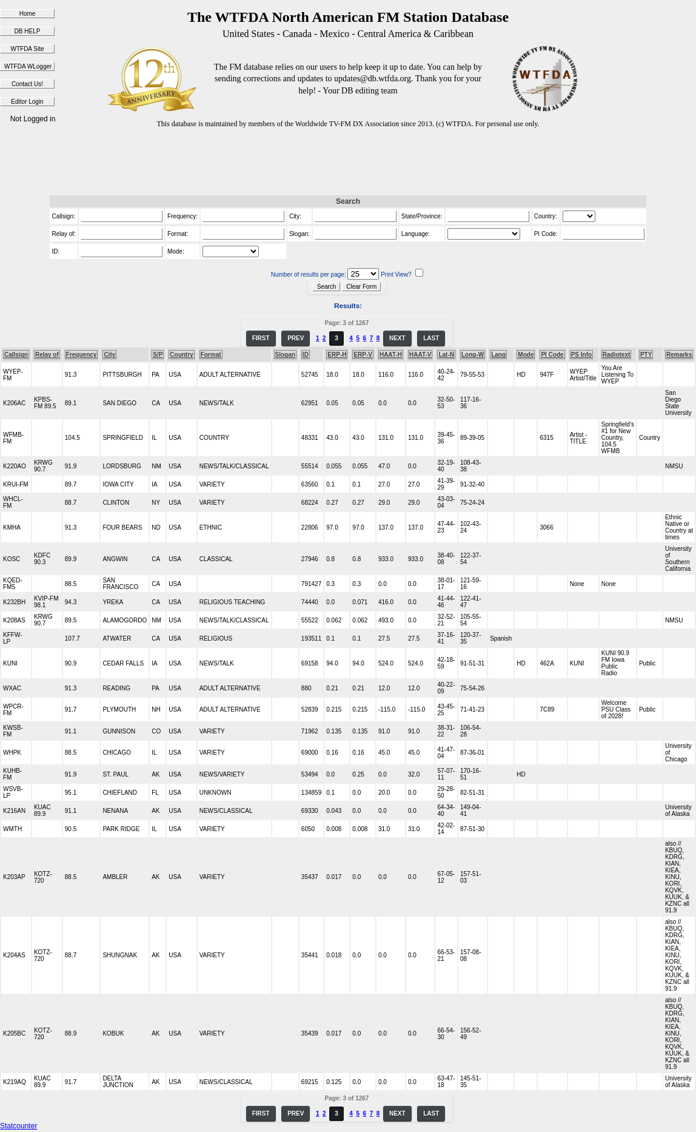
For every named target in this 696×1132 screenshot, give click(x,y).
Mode (526, 354)
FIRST (261, 338)
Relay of (47, 354)
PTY (646, 354)
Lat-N (446, 354)
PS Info (581, 354)
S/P (157, 354)
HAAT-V (420, 354)
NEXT (397, 338)
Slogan (285, 354)
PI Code (552, 354)
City (109, 354)
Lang (498, 354)
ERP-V (362, 354)
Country (181, 354)
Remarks (679, 354)
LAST (431, 338)
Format (211, 354)
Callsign (16, 354)
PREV (295, 338)
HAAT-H (391, 354)
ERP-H (336, 354)
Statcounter (18, 1126)
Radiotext (617, 354)
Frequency (81, 354)
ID (306, 354)
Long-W (472, 354)
